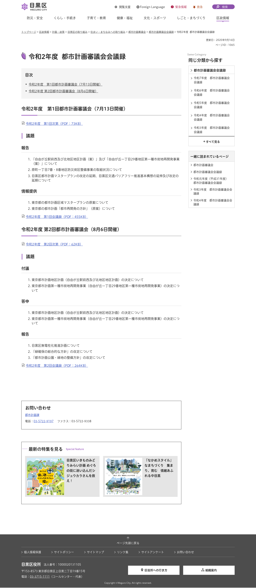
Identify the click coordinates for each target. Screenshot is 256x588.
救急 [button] (200, 7)
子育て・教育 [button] (96, 18)
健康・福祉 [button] (125, 18)
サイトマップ (95, 552)
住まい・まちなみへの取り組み (107, 32)
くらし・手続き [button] (65, 18)
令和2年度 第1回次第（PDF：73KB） (54, 124)
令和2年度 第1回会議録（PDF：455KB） (57, 217)
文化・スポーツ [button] (155, 18)
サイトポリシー (64, 552)
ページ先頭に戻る (128, 543)
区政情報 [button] (222, 18)
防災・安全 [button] (35, 18)
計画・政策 (58, 32)
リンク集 (122, 552)
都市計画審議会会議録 (161, 32)
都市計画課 (32, 415)
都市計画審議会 (137, 32)
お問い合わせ (185, 552)
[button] (122, 7)
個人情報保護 (32, 552)
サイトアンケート (152, 552)
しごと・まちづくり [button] (191, 18)
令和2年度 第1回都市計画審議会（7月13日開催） (65, 84)
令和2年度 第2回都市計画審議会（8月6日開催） (63, 91)
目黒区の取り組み (77, 32)
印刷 (202, 40)
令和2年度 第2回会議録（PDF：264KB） (57, 366)
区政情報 (44, 32)
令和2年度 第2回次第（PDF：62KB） (54, 244)
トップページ (28, 32)
